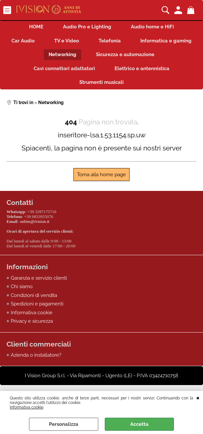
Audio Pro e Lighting (87, 27)
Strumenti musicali (101, 82)
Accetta (139, 424)
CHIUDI (198, 397)
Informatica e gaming (166, 41)
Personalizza (63, 424)
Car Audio (23, 41)
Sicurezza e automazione (125, 54)
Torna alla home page (101, 175)
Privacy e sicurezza (32, 321)
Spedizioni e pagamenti (37, 304)
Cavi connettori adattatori (64, 68)
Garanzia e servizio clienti (39, 278)
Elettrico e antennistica (142, 68)
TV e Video (66, 41)
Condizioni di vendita (34, 295)
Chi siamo (22, 286)
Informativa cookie (26, 407)
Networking (62, 54)
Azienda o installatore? (36, 355)
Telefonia (110, 41)
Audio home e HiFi (152, 27)
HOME (36, 27)
